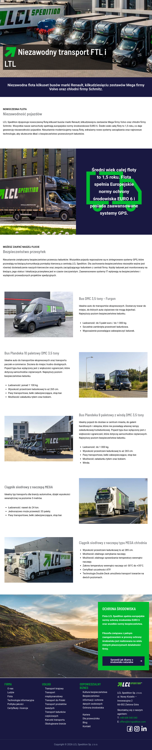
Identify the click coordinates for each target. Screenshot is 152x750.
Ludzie (10, 692)
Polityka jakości (15, 708)
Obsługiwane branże (55, 723)
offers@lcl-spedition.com (133, 721)
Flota (10, 696)
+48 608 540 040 (129, 717)
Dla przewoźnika (91, 718)
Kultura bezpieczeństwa (95, 692)
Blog (85, 722)
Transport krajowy (54, 688)
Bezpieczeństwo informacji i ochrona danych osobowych (93, 700)
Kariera (86, 714)
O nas (10, 688)
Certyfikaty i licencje (17, 712)
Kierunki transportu (55, 719)
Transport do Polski (55, 700)
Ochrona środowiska (93, 707)
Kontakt (87, 726)
